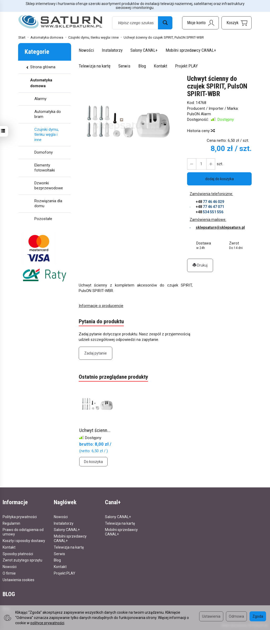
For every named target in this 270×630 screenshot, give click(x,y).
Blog (142, 66)
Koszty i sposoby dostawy (24, 540)
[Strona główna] (60, 22)
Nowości (86, 50)
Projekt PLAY (186, 66)
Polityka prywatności (20, 516)
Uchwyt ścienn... (94, 430)
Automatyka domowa (41, 83)
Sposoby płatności (18, 553)
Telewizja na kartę (94, 66)
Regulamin (11, 523)
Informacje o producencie (101, 305)
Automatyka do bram (47, 114)
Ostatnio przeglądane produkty (113, 377)
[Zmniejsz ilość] (210, 164)
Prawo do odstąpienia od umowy (23, 532)
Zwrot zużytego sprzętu (22, 560)
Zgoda (257, 616)
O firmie (9, 573)
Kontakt (160, 66)
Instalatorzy (112, 50)
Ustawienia (211, 616)
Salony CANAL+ (144, 50)
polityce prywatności (47, 623)
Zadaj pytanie (95, 353)
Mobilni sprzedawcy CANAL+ (191, 50)
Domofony (43, 152)
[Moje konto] (200, 22)
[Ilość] (201, 164)
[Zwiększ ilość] (191, 164)
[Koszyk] (236, 22)
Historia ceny (200, 130)
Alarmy (40, 98)
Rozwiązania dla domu (48, 204)
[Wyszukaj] (165, 22)
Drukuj (200, 265)
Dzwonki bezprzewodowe (48, 186)
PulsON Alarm (199, 114)
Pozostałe (43, 218)
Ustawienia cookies (18, 579)
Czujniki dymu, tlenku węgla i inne (46, 134)
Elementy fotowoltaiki (44, 168)
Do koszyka (93, 462)
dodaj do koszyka (219, 179)
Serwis (124, 66)
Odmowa (236, 616)
